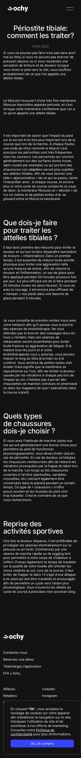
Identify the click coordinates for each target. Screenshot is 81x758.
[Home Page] (18, 9)
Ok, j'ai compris (42, 743)
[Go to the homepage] (13, 637)
